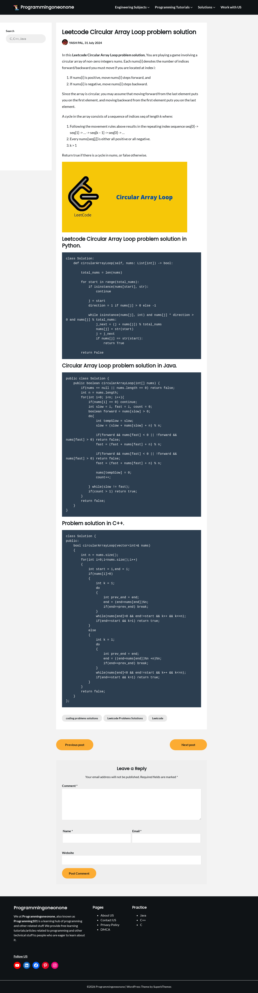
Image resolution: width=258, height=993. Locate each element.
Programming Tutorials (172, 7)
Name (68, 831)
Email (136, 831)
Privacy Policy (110, 925)
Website (68, 853)
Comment (69, 785)
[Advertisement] (26, 104)
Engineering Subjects (131, 7)
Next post (188, 745)
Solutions (205, 7)
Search (10, 31)
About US (107, 915)
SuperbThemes (162, 986)
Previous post (74, 745)
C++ (143, 920)
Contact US (108, 920)
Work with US (231, 7)
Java (143, 915)
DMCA (105, 929)
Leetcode (157, 718)
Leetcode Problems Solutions (125, 718)
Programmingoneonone (47, 7)
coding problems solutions (82, 718)
